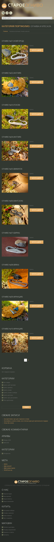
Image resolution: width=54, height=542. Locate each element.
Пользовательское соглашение (39, 485)
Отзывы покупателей (9, 529)
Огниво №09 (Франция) (12, 296)
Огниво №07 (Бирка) (11, 232)
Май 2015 (6, 442)
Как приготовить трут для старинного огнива (16, 418)
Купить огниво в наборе (10, 392)
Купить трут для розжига (10, 397)
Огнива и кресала (9, 512)
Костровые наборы (9, 510)
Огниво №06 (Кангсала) (12, 200)
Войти (5, 463)
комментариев (9, 467)
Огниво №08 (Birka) (10, 264)
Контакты (6, 534)
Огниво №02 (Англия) (11, 73)
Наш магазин (7, 496)
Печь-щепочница (8, 399)
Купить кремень (8, 387)
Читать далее (37, 50)
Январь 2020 (7, 439)
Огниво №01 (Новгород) (13, 41)
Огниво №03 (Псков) (11, 105)
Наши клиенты (8, 498)
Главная (5, 31)
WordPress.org (8, 469)
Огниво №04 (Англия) (11, 137)
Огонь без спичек (9, 422)
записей (7, 465)
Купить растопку (8, 394)
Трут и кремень (8, 517)
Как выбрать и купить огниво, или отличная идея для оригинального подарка (26, 420)
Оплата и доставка (9, 526)
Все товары (7, 382)
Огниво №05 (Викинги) (12, 168)
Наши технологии (9, 501)
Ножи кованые (8, 515)
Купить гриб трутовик (10, 384)
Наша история (8, 493)
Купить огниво (8, 389)
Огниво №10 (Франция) (12, 328)
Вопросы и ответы (9, 531)
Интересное (7, 453)
